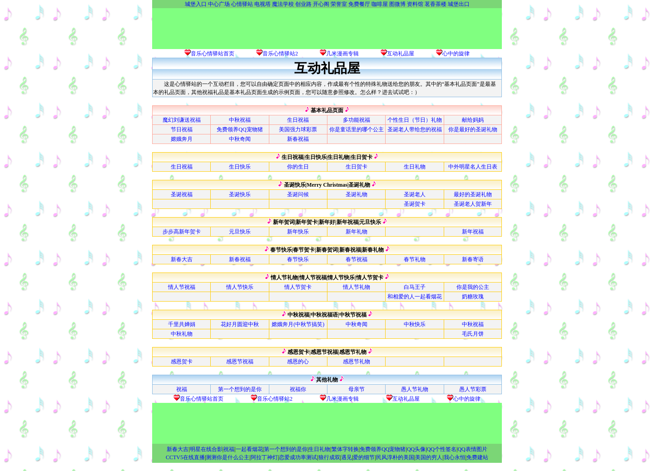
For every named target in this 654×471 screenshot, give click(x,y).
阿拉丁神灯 (264, 457)
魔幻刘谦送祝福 (182, 120)
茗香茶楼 (435, 4)
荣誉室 (339, 4)
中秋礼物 (182, 334)
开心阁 (321, 4)
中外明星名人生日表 (472, 167)
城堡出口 (459, 4)
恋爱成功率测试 (298, 457)
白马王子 (415, 287)
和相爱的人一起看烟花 (414, 296)
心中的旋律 (456, 53)
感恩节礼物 (356, 361)
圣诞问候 (298, 194)
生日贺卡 (356, 167)
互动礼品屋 (400, 53)
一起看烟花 (249, 449)
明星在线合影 (206, 449)
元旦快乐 (240, 231)
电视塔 (262, 4)
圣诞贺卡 (415, 204)
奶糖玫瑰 (473, 296)
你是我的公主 (472, 287)
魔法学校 (283, 4)
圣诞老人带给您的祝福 (414, 129)
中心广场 (219, 4)
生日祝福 (298, 120)
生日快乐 (240, 167)
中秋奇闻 (240, 139)
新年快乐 (298, 231)
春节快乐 (298, 259)
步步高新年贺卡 (182, 231)
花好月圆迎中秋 (240, 324)
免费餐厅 (359, 4)
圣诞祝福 (182, 194)
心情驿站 (242, 4)
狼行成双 (329, 457)
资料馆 (415, 4)
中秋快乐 (415, 324)
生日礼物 (415, 167)
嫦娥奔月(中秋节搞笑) (298, 324)
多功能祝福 (356, 120)
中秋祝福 (240, 120)
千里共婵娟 (181, 324)
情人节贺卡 (298, 287)
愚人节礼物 (414, 389)
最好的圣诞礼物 (473, 194)
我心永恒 (455, 457)
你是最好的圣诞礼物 (472, 129)
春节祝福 (356, 259)
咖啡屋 (380, 4)
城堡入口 (196, 4)
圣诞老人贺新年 (473, 204)
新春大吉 (182, 259)
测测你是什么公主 (227, 457)
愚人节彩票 (472, 389)
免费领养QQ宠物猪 (240, 129)
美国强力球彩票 (298, 129)
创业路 (303, 4)
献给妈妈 (473, 120)
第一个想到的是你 (240, 389)
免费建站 (477, 457)
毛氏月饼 (473, 334)
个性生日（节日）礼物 (414, 120)
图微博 (397, 4)
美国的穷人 (428, 457)
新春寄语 (473, 259)
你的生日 (298, 167)
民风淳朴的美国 (395, 457)
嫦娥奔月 (182, 139)
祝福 (181, 389)
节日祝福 (182, 129)
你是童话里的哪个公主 (356, 129)
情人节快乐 (239, 287)
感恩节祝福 (239, 361)
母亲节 (356, 389)
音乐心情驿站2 (280, 53)
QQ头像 (416, 449)
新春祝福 (298, 139)
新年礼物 (356, 231)
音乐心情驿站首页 (212, 53)
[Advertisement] (327, 28)
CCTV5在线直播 (185, 457)
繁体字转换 (345, 449)
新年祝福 (473, 231)
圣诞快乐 (240, 194)
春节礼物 (415, 259)
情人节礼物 (356, 287)
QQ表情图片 (472, 449)
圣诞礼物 (356, 194)
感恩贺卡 (182, 361)
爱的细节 (364, 457)
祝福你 (298, 389)
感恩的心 (298, 361)
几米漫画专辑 (342, 53)
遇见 (346, 457)
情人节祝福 (181, 287)
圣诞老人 (415, 194)
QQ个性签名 (441, 449)
